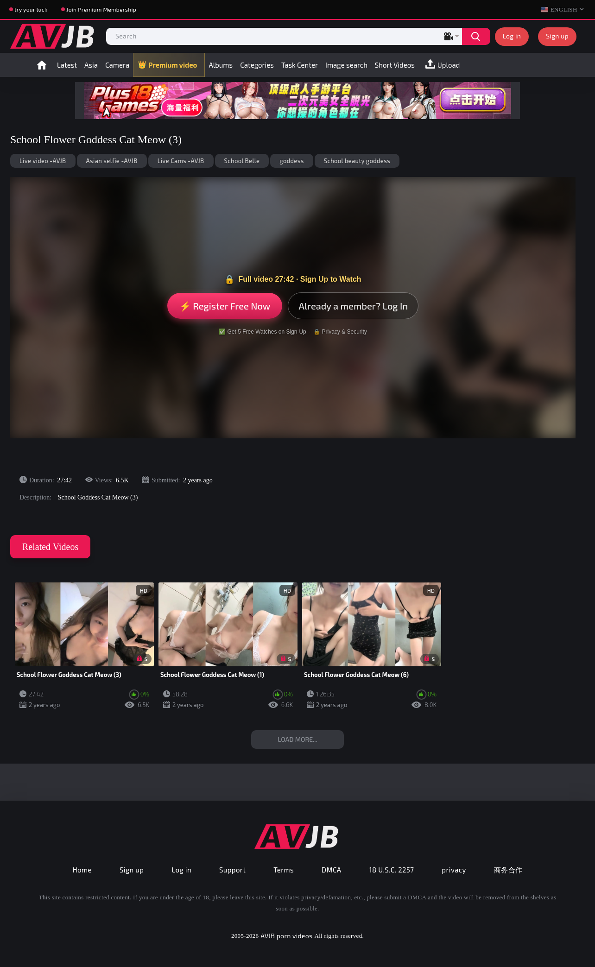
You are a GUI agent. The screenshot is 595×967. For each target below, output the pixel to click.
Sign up (557, 36)
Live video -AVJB (42, 160)
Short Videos (395, 65)
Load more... (297, 739)
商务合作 (508, 870)
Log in (512, 36)
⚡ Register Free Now (225, 305)
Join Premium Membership (101, 9)
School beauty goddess (357, 160)
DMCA (332, 870)
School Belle (242, 160)
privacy (454, 870)
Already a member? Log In (353, 305)
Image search (346, 65)
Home (41, 65)
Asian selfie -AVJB (112, 160)
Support (232, 870)
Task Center (299, 65)
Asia (91, 65)
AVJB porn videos (286, 936)
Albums (221, 65)
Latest (67, 65)
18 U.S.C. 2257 (391, 870)
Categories (257, 65)
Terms (283, 870)
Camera (117, 65)
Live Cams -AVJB (181, 160)
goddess (291, 160)
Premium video (172, 65)
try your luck (30, 9)
